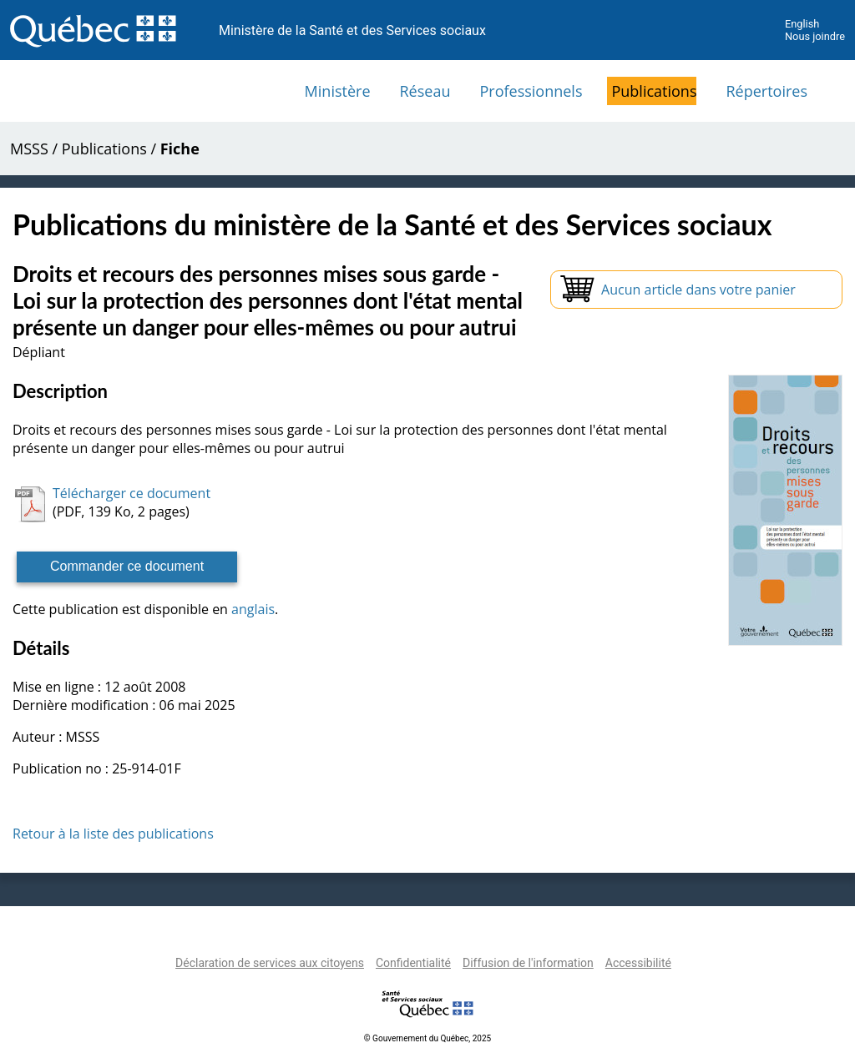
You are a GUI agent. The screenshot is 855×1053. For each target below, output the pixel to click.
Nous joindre (815, 36)
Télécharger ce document (131, 493)
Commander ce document (127, 566)
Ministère (338, 91)
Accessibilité (638, 963)
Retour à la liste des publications (113, 833)
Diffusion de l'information (528, 963)
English (802, 24)
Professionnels (530, 91)
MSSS (29, 149)
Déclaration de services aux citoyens (269, 963)
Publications (653, 91)
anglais (253, 609)
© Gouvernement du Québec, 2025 (427, 1038)
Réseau (425, 91)
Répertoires (766, 91)
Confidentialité (413, 963)
